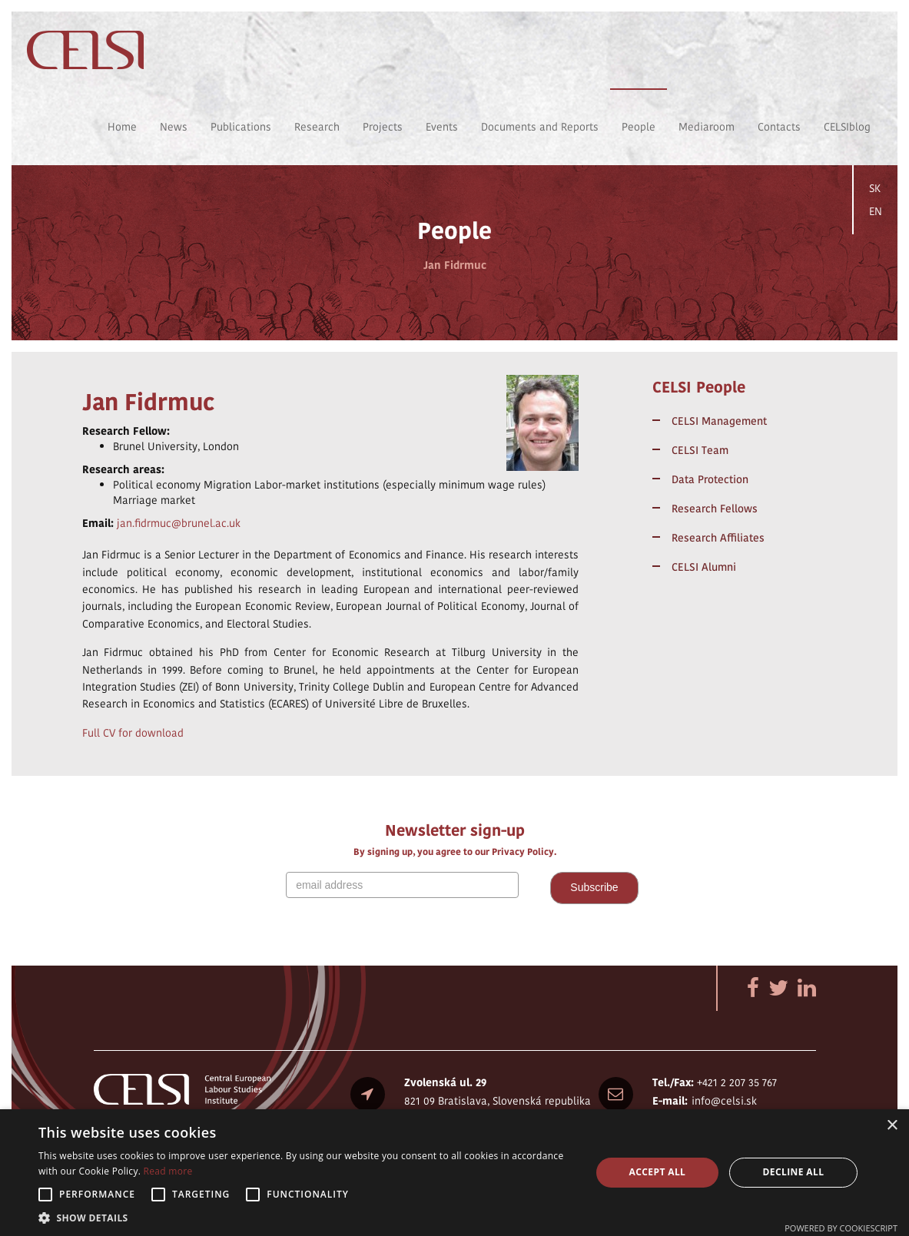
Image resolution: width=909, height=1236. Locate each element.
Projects (383, 126)
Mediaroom (706, 126)
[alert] (454, 1172)
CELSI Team (700, 450)
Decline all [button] (793, 1171)
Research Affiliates (718, 537)
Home (122, 126)
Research (317, 126)
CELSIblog (847, 126)
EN (875, 211)
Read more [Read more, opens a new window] (168, 1171)
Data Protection (710, 479)
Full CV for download (133, 733)
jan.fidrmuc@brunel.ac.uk (179, 523)
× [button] (891, 1126)
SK (875, 188)
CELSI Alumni (704, 567)
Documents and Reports (540, 126)
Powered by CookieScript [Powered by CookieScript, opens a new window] (841, 1228)
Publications (241, 126)
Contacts (779, 126)
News (173, 126)
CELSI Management (719, 421)
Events (442, 126)
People (638, 126)
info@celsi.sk (724, 1100)
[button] (306, 1217)
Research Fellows (715, 508)
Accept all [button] (657, 1171)
